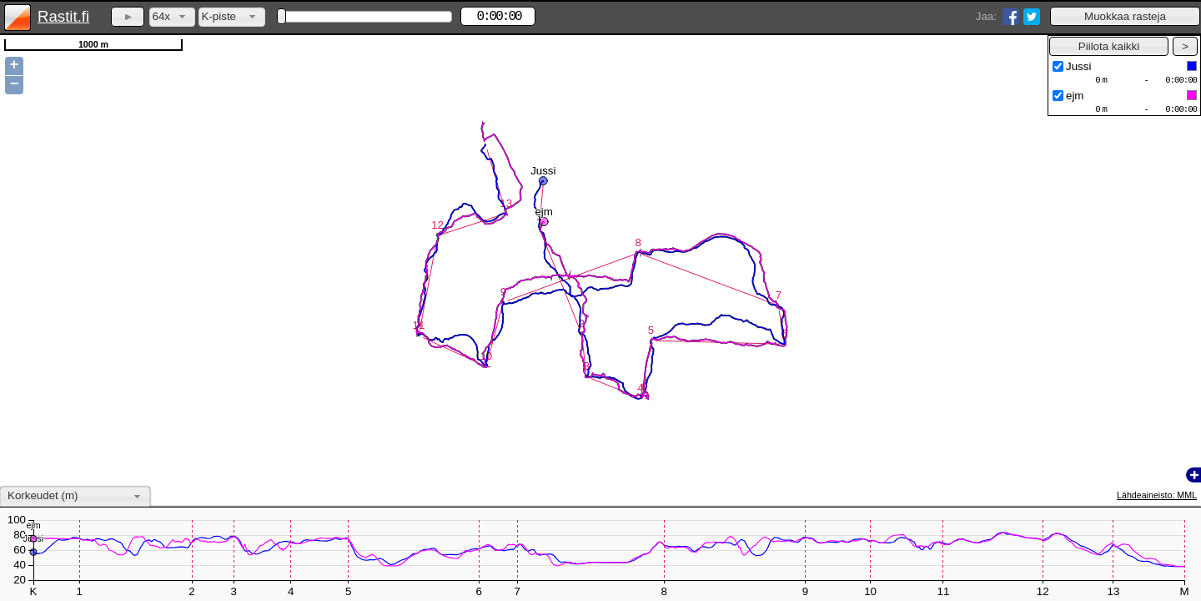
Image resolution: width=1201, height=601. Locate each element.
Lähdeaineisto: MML (1157, 495)
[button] (1125, 16)
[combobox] (172, 17)
